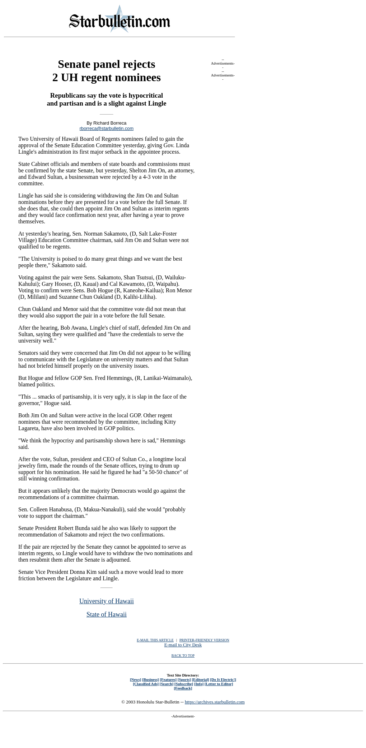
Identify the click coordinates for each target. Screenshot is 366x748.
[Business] (150, 679)
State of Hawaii (106, 614)
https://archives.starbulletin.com (215, 702)
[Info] (198, 684)
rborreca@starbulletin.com (106, 128)
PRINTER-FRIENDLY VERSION (204, 640)
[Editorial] (200, 679)
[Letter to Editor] (219, 684)
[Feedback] (183, 688)
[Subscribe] (183, 684)
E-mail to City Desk (183, 644)
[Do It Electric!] (223, 679)
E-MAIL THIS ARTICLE (155, 640)
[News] (135, 679)
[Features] (168, 679)
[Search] (167, 684)
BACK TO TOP (183, 656)
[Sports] (184, 679)
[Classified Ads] (146, 684)
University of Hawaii (106, 601)
